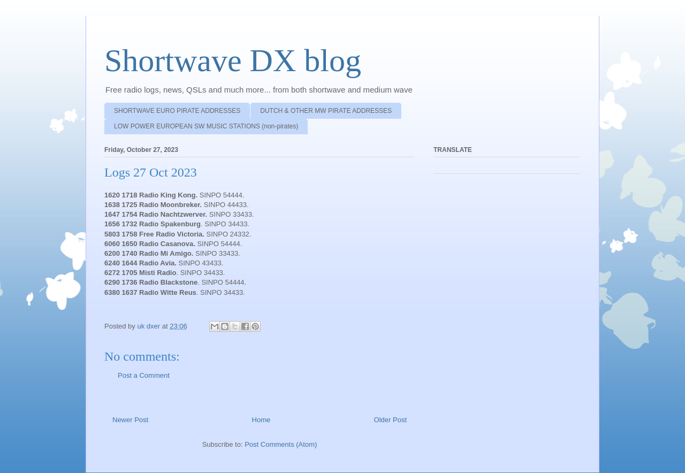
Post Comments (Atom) (281, 444)
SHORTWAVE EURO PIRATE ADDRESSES (177, 111)
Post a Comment (144, 375)
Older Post (390, 420)
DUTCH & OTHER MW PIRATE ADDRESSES (326, 111)
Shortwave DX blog (232, 60)
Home (261, 420)
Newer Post (130, 420)
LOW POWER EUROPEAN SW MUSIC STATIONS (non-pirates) (206, 126)
